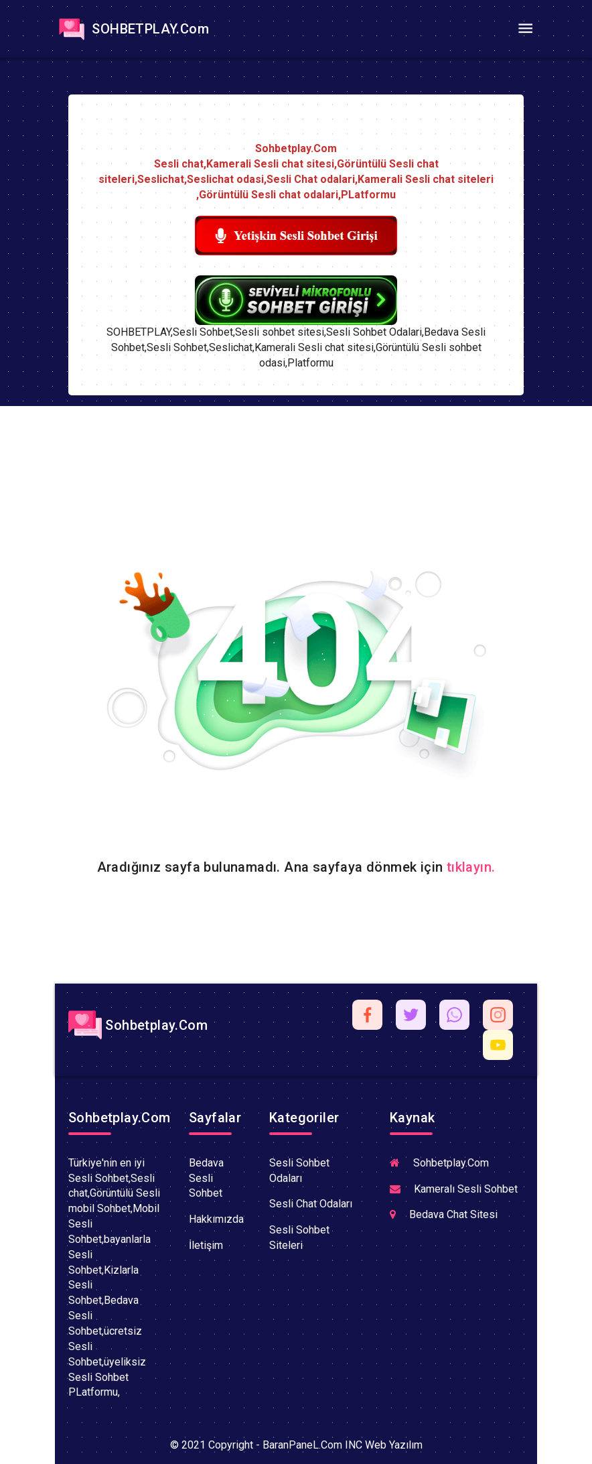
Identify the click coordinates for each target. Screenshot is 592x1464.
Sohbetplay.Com (138, 1025)
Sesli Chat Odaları (310, 1203)
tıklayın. (471, 867)
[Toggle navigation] (525, 29)
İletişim (206, 1245)
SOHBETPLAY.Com (132, 29)
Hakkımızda (216, 1219)
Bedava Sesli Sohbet (206, 1178)
